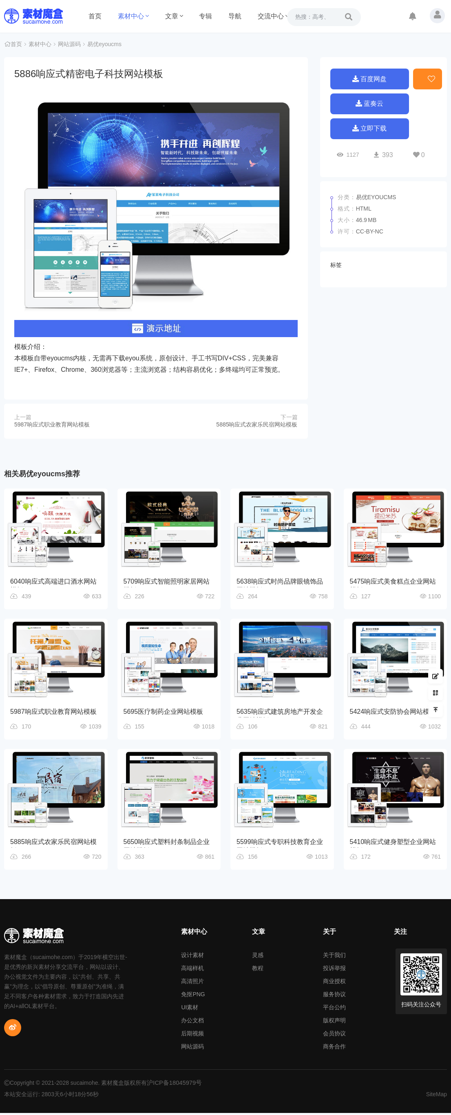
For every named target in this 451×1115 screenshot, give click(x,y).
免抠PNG (193, 996)
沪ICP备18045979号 (173, 1085)
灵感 (257, 957)
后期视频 (192, 1035)
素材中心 (133, 16)
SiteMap (436, 1096)
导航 (234, 16)
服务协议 (334, 996)
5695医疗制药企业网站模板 (163, 712)
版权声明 (334, 1022)
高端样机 (192, 970)
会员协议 (334, 1035)
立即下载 (369, 130)
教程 (257, 970)
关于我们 (334, 957)
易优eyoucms (104, 45)
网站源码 (69, 45)
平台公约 (334, 1009)
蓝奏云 (369, 104)
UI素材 (189, 1009)
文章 (174, 16)
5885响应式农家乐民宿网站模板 (256, 424)
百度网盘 (369, 78)
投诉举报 (334, 970)
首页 (95, 16)
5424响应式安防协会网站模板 (393, 712)
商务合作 (334, 1048)
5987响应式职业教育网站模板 (52, 424)
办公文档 (192, 1022)
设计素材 (192, 957)
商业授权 (334, 983)
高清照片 (192, 983)
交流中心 (273, 16)
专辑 (205, 16)
